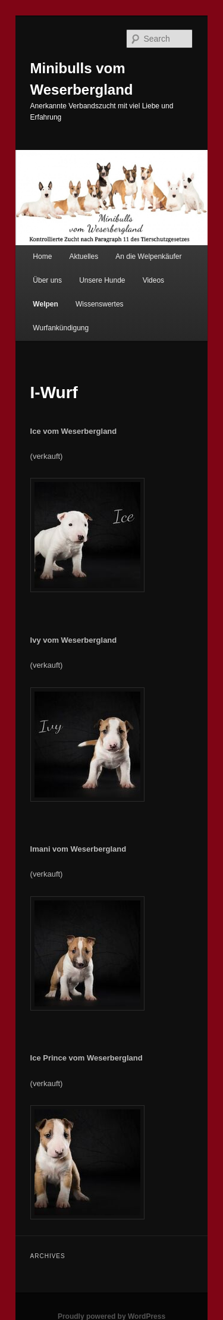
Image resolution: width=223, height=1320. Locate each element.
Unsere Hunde (102, 280)
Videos (153, 280)
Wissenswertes (100, 304)
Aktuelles (83, 256)
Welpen (45, 304)
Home (42, 256)
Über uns (47, 280)
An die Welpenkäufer (148, 256)
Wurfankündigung (61, 328)
